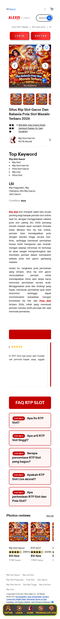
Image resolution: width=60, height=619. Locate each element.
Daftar (8, 610)
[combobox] (44, 18)
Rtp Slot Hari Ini (13, 584)
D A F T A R (40, 35)
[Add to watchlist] (46, 48)
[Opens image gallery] (39, 48)
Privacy (46, 596)
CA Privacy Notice (22, 602)
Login (19, 610)
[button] (49, 18)
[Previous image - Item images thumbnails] (15, 66)
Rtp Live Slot (28, 575)
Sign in (12, 9)
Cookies (10, 602)
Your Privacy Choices (40, 602)
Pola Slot (30, 579)
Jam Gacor (42, 579)
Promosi (41, 610)
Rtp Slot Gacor (13, 575)
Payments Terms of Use (37, 599)
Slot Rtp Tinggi (30, 584)
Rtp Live (10, 589)
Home (30, 610)
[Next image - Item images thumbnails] (45, 66)
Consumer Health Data (16, 599)
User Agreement (35, 596)
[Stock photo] (16, 99)
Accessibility (21, 596)
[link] (49, 140)
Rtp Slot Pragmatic (15, 579)
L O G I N (19, 35)
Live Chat (51, 610)
